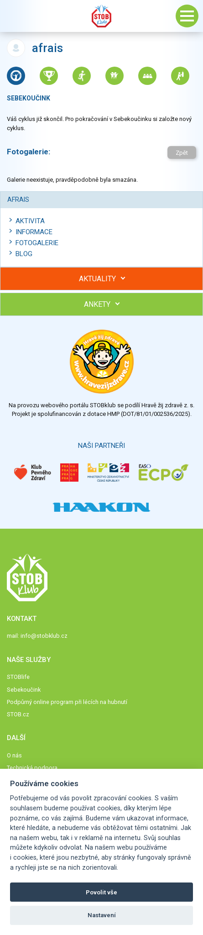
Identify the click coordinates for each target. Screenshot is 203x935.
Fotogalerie (37, 243)
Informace (34, 232)
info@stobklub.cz (44, 635)
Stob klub (102, 16)
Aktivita (30, 221)
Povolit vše (101, 892)
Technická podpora (32, 767)
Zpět (182, 152)
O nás (14, 755)
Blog (24, 254)
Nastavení (102, 915)
